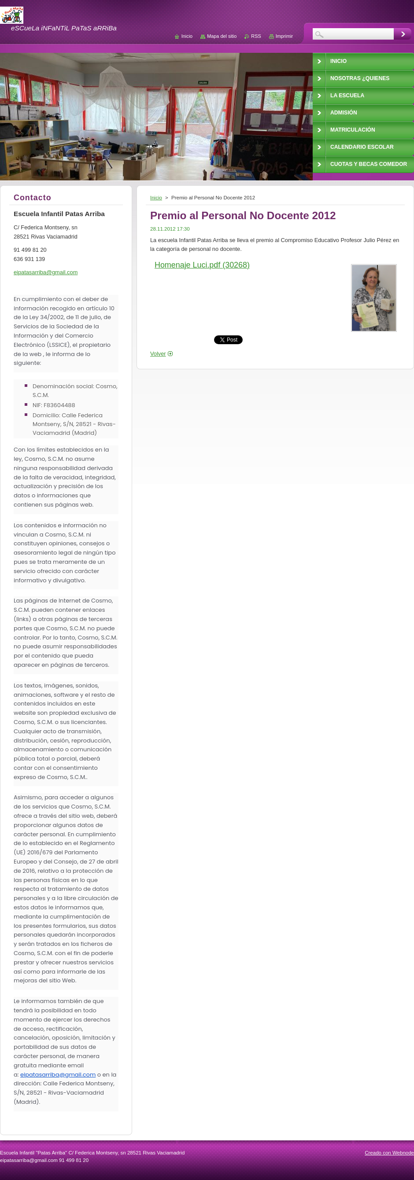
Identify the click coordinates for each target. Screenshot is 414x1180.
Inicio (156, 197)
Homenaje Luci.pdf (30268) (202, 265)
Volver (158, 353)
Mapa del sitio (222, 36)
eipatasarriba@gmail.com (58, 1074)
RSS (256, 36)
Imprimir (284, 36)
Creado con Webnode (389, 1152)
